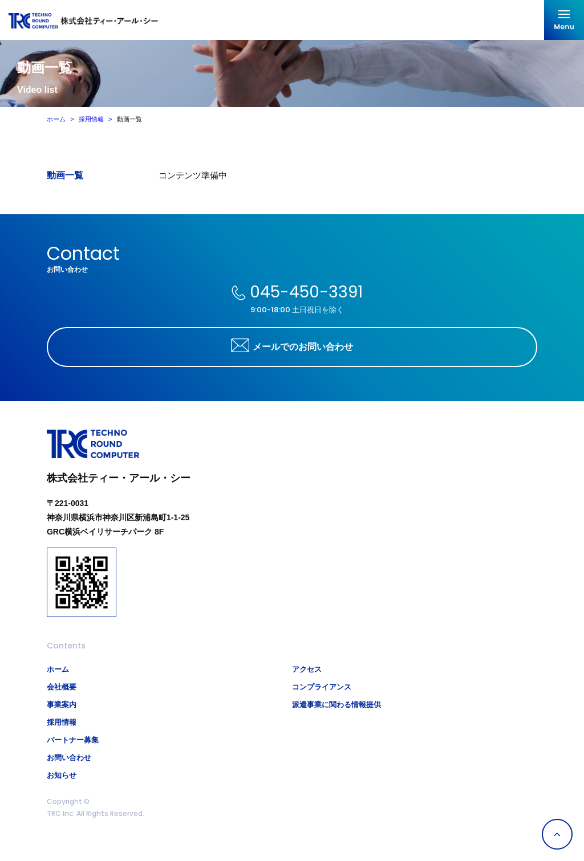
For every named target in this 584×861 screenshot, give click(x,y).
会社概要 (61, 687)
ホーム (56, 119)
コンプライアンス (321, 687)
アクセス (307, 669)
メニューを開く (564, 20)
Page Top (557, 834)
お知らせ (61, 775)
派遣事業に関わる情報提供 (336, 704)
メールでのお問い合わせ (303, 347)
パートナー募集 (73, 740)
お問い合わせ (69, 757)
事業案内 (61, 704)
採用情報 (91, 119)
